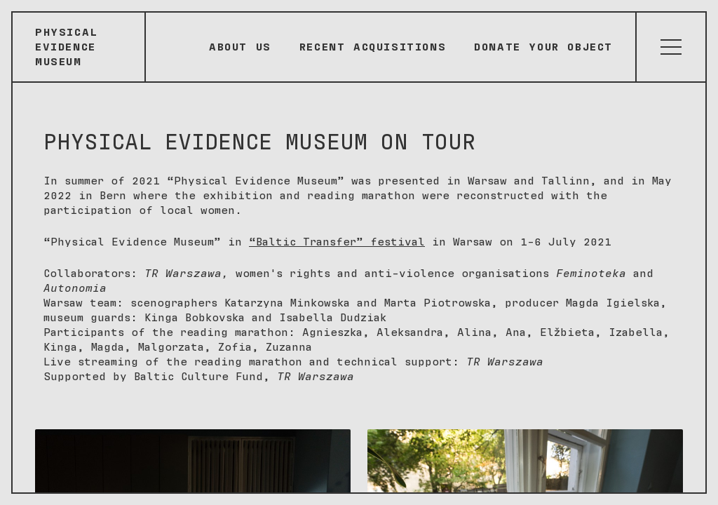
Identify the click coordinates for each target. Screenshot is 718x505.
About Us (240, 47)
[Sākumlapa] (79, 47)
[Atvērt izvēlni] (670, 47)
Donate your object (543, 47)
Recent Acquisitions (372, 47)
